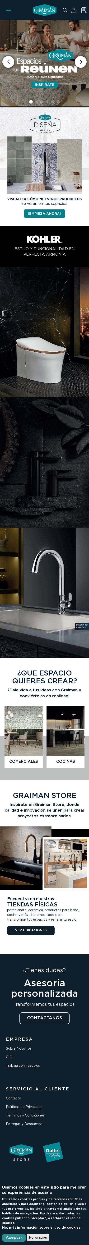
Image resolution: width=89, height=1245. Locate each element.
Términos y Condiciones (25, 1115)
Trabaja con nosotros (23, 1065)
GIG (9, 1057)
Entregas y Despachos (24, 1124)
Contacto (13, 1098)
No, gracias (38, 1237)
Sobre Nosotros (19, 1048)
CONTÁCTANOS (44, 1018)
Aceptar (14, 1238)
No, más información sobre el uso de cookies (41, 1227)
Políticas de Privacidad (24, 1107)
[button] (81, 62)
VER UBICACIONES (31, 930)
